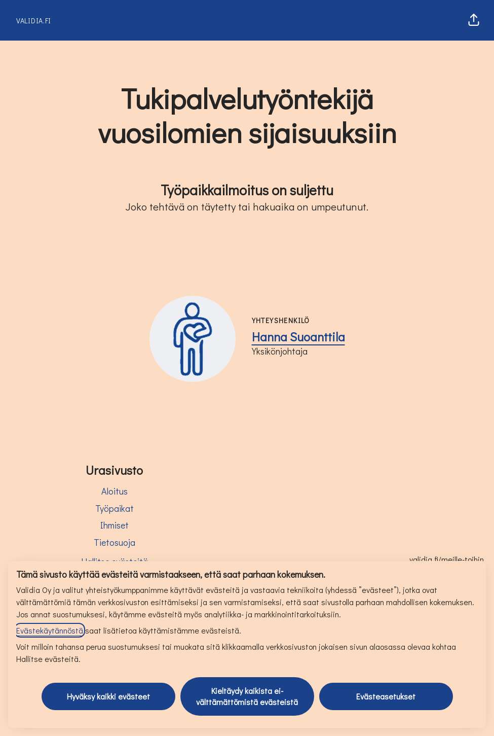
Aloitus (114, 491)
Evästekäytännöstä (49, 630)
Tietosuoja (114, 542)
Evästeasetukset (385, 696)
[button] (474, 20)
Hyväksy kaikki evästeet (108, 696)
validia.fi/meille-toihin (446, 559)
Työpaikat (114, 508)
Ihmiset (114, 525)
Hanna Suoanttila (298, 336)
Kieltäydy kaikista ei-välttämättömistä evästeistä (247, 696)
